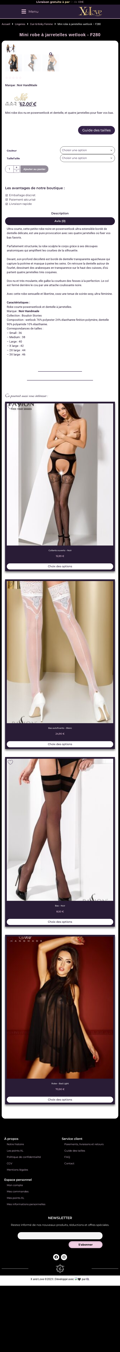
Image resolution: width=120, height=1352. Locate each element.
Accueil (6, 24)
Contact (69, 1333)
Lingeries (20, 24)
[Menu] (30, 11)
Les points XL (15, 1320)
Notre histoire (15, 1314)
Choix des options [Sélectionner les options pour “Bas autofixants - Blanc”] (60, 914)
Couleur (12, 321)
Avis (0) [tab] (60, 391)
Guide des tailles (96, 300)
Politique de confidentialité (24, 1327)
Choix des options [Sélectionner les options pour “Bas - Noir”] (60, 1091)
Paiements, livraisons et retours (84, 1314)
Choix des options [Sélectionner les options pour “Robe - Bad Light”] (60, 1269)
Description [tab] (60, 383)
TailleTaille (13, 328)
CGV (9, 1333)
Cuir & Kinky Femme (41, 24)
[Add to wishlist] (10, 49)
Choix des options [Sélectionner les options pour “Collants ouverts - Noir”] (60, 736)
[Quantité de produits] (9, 339)
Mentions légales (17, 1340)
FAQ (67, 1327)
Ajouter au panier (34, 339)
